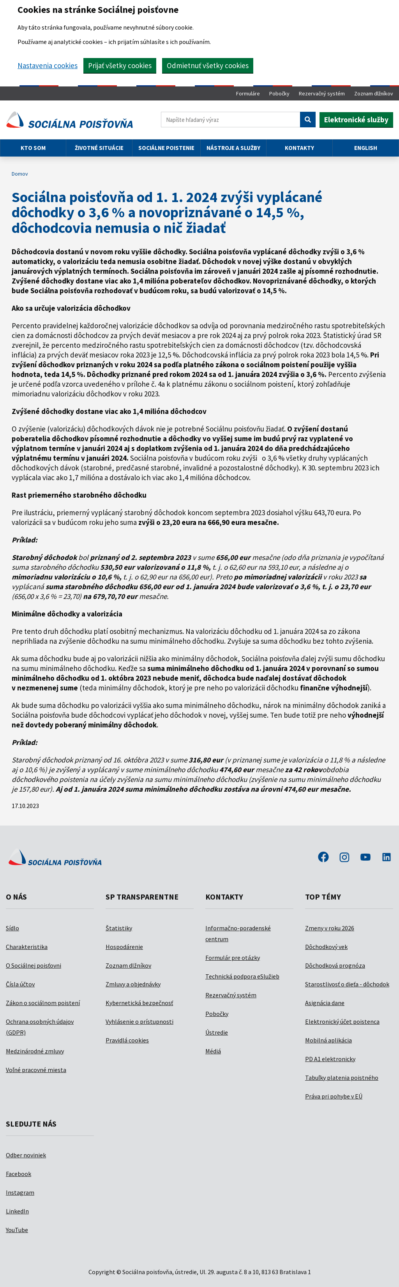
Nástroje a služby (233, 147)
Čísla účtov (20, 984)
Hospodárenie (124, 947)
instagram (344, 857)
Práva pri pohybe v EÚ (333, 1096)
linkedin (386, 857)
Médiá (213, 1051)
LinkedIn (17, 1211)
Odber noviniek (26, 1155)
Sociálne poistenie (166, 147)
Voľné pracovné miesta (36, 1070)
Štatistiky (119, 928)
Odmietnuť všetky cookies (208, 65)
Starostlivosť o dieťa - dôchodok (347, 984)
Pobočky (279, 93)
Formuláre (248, 93)
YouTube (17, 1230)
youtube (365, 857)
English (365, 147)
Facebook (18, 1174)
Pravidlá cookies (127, 1040)
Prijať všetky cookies (120, 65)
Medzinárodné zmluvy (35, 1051)
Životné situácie (99, 147)
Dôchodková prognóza (335, 965)
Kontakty (299, 147)
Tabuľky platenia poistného (341, 1077)
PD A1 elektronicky (330, 1059)
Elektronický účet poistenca (342, 1021)
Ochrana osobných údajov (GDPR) (40, 1027)
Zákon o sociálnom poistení (43, 1003)
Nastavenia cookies (48, 65)
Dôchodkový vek (326, 947)
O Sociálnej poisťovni (33, 965)
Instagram (20, 1192)
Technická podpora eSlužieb (242, 976)
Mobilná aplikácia (328, 1040)
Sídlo (12, 928)
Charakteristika (27, 947)
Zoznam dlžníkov (373, 93)
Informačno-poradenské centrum (238, 933)
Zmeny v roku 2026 (329, 928)
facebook (323, 857)
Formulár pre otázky (232, 957)
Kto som (33, 147)
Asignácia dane (324, 1003)
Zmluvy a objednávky (133, 984)
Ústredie (216, 1032)
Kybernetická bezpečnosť (139, 1003)
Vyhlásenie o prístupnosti (139, 1021)
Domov (20, 173)
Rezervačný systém (322, 93)
